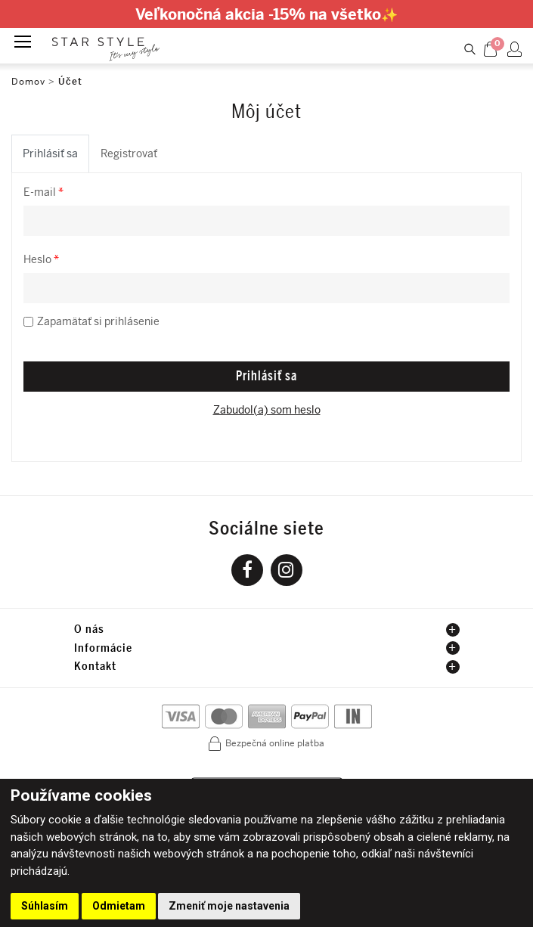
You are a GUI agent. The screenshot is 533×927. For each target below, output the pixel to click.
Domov (28, 81)
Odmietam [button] (118, 906)
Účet (70, 81)
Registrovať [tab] (129, 153)
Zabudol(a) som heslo (267, 410)
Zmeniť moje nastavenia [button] (229, 906)
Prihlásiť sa (266, 375)
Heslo (41, 259)
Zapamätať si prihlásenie (98, 321)
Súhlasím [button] (44, 906)
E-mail (43, 192)
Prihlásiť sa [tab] (50, 153)
